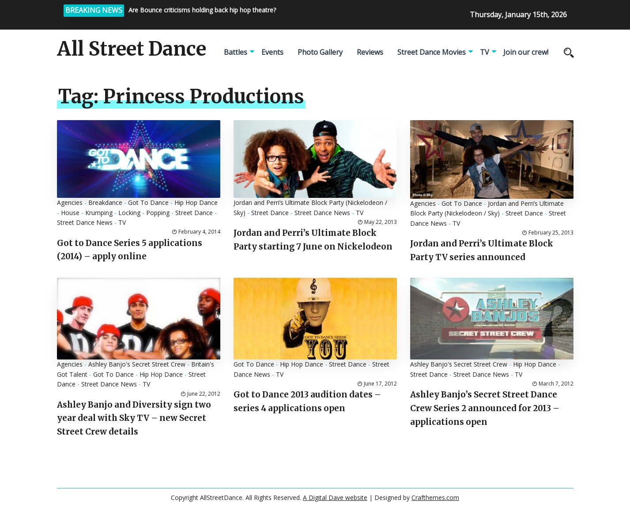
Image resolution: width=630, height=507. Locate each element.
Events (272, 52)
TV (484, 52)
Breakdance (105, 202)
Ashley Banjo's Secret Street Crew (136, 364)
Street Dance (194, 212)
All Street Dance (131, 49)
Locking (129, 212)
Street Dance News (85, 222)
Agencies (70, 202)
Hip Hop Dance (196, 202)
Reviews (370, 52)
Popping (158, 212)
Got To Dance (148, 202)
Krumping (99, 212)
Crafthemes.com (435, 497)
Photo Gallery (320, 52)
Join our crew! (525, 52)
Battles (235, 52)
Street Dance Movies (431, 52)
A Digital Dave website (335, 497)
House (70, 212)
